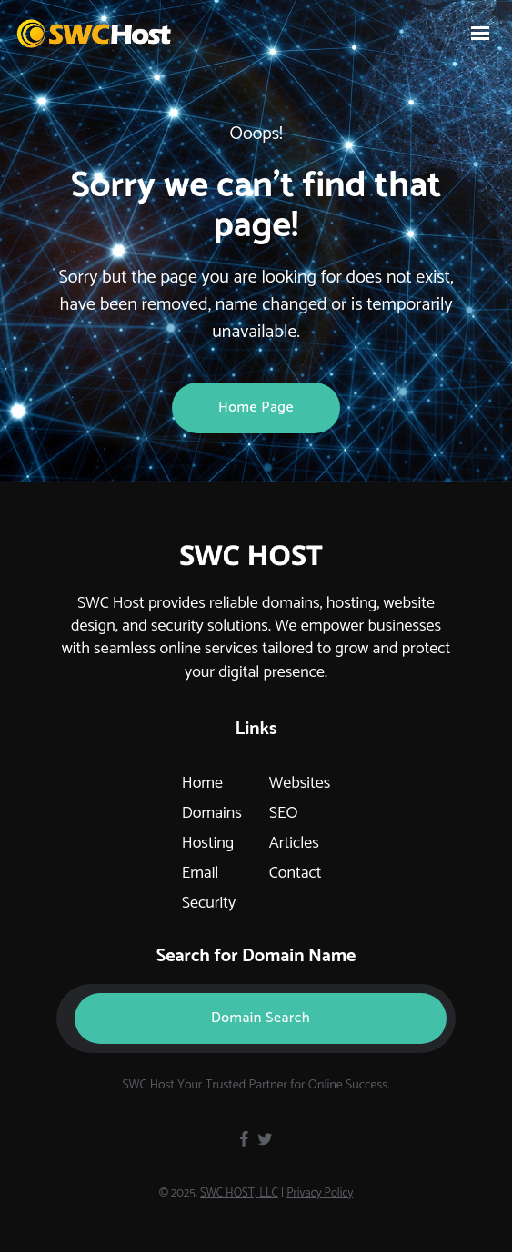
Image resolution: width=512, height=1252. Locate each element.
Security (209, 903)
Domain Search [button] (260, 1018)
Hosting (208, 843)
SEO (283, 813)
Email (200, 873)
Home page (256, 407)
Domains (212, 813)
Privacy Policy (319, 1193)
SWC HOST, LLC (239, 1193)
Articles (294, 843)
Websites (299, 783)
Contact (295, 873)
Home (202, 783)
